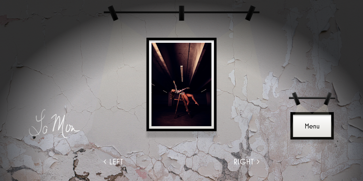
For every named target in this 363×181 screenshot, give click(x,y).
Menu (312, 126)
